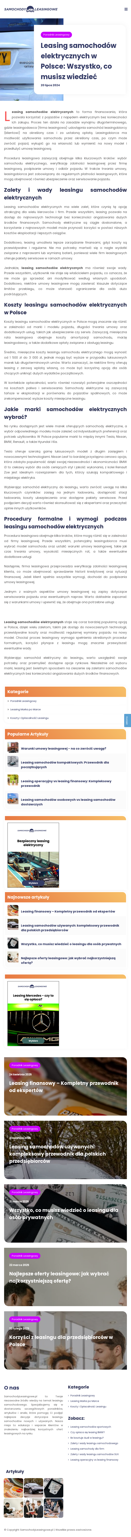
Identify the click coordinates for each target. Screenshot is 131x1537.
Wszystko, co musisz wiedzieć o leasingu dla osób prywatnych (71, 944)
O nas (11, 1387)
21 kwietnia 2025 (20, 1138)
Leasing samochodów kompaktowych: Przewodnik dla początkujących (65, 764)
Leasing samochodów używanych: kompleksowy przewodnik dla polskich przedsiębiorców (70, 927)
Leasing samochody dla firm (86, 1448)
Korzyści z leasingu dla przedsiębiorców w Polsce (61, 1341)
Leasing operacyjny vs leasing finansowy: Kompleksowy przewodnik (66, 783)
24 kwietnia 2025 (20, 1074)
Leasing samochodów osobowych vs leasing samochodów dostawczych (68, 802)
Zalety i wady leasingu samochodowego (93, 1443)
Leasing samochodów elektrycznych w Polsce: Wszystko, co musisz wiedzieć (79, 61)
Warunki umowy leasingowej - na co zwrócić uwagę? (63, 748)
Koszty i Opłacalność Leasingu (29, 718)
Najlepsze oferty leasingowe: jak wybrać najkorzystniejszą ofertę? (68, 960)
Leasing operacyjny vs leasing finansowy (93, 1459)
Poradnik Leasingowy (56, 34)
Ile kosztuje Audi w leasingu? (86, 1437)
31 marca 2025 (19, 1201)
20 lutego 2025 (19, 1328)
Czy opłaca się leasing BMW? (86, 1432)
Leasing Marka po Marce (25, 709)
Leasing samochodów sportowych (89, 1427)
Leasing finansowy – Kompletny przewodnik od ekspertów (68, 911)
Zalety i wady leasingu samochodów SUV (93, 1454)
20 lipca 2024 (50, 85)
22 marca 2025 (19, 1265)
